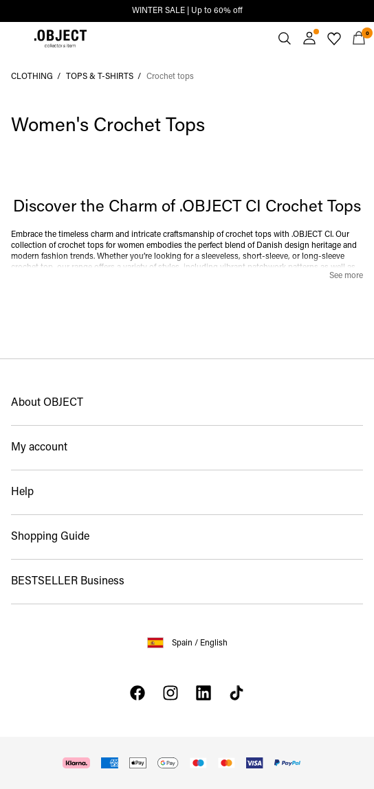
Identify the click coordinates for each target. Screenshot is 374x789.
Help (22, 492)
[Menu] (15, 38)
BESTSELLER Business (67, 581)
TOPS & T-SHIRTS (99, 77)
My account (39, 447)
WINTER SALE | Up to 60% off (187, 11)
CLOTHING (32, 77)
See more (346, 276)
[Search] (284, 38)
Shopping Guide (50, 536)
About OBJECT (47, 403)
